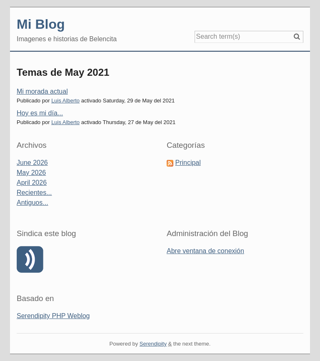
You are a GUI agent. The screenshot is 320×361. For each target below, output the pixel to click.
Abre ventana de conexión (205, 250)
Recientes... (34, 192)
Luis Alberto (65, 100)
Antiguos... (32, 202)
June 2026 (32, 162)
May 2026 (31, 172)
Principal (187, 162)
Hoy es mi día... (40, 113)
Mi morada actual (42, 91)
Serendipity (153, 344)
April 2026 (32, 182)
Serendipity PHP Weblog (53, 315)
